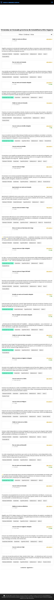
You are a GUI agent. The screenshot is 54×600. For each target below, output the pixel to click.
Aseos (45, 54)
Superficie (23, 54)
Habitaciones (33, 54)
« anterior (23, 567)
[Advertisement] (27, 17)
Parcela (4, 56)
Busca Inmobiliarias (11, 2)
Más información (30, 598)
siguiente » (30, 567)
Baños (39, 54)
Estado (15, 54)
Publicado (4, 77)
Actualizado (4, 54)
